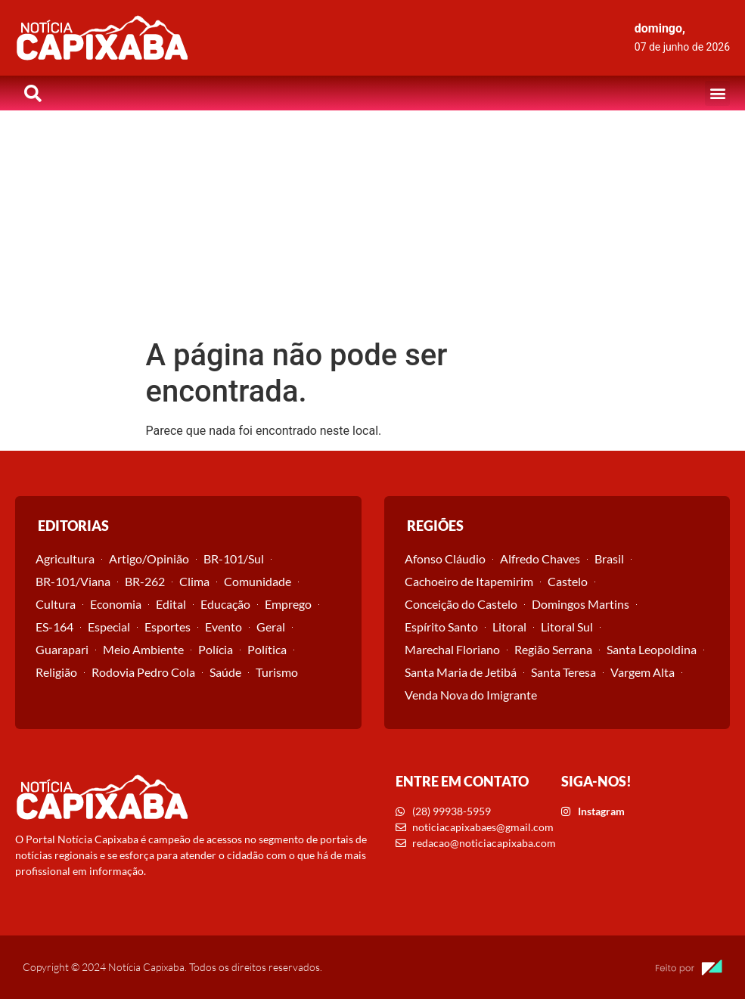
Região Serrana (553, 649)
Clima (194, 581)
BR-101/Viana (73, 581)
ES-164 (54, 626)
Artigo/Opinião (149, 558)
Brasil (609, 558)
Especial (109, 626)
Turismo (277, 672)
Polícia (215, 649)
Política (267, 649)
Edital (171, 604)
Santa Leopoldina (652, 649)
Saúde (225, 672)
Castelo (568, 581)
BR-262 (145, 581)
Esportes (167, 626)
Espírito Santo (441, 626)
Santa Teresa (563, 672)
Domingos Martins (580, 604)
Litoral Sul (567, 626)
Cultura (56, 604)
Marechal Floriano (452, 649)
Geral (270, 626)
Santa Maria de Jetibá (461, 672)
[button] (717, 93)
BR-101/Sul (233, 558)
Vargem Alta (642, 672)
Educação (225, 604)
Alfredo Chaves (540, 558)
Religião (56, 672)
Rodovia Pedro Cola (143, 672)
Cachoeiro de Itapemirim (469, 581)
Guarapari (62, 649)
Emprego (288, 604)
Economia (115, 604)
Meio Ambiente (143, 649)
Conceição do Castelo (461, 604)
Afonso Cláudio (445, 558)
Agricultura (65, 558)
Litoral (509, 626)
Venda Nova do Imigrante (471, 694)
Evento (223, 626)
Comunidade (257, 581)
